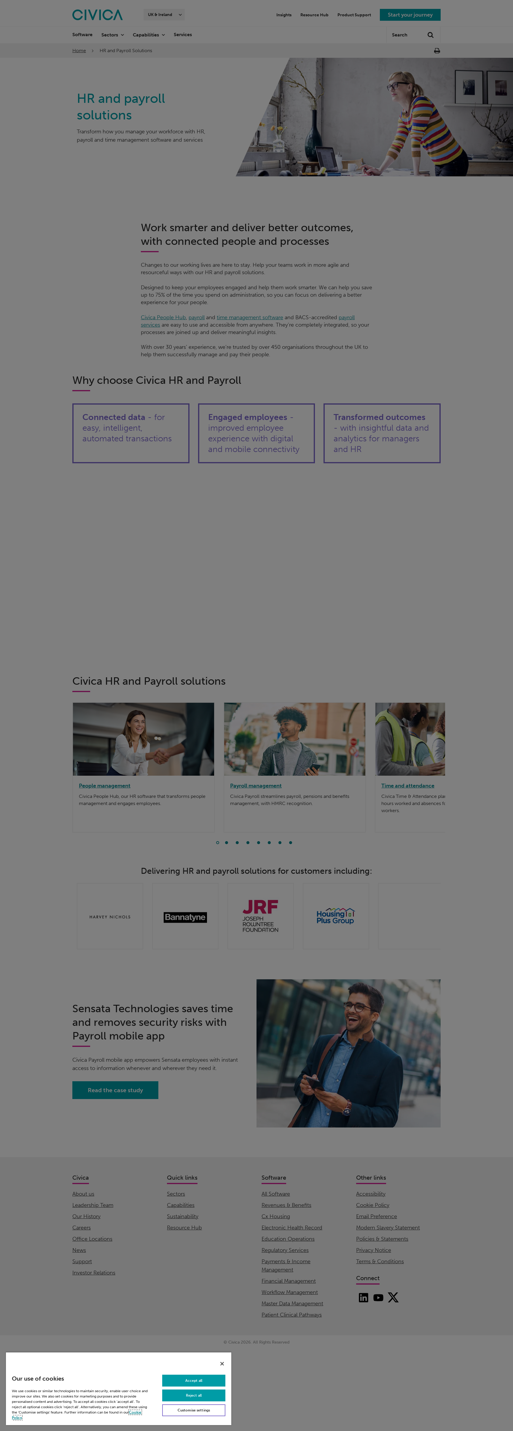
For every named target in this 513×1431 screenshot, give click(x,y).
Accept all (193, 1381)
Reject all (194, 1395)
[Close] (222, 1363)
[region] (118, 1388)
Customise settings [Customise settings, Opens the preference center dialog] (194, 1410)
